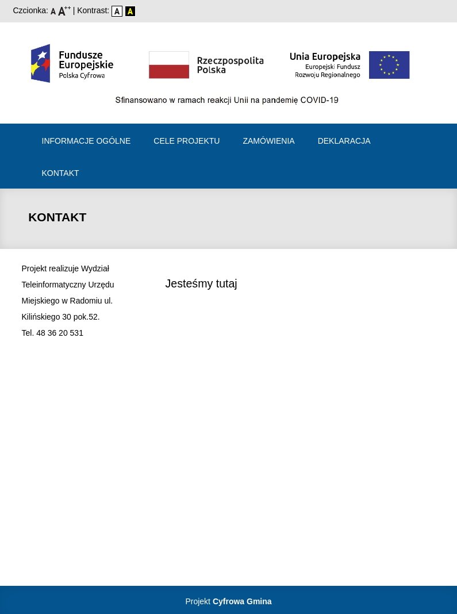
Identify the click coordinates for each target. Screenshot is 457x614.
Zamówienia (268, 140)
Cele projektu (186, 140)
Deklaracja (344, 140)
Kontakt (60, 173)
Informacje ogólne (86, 140)
